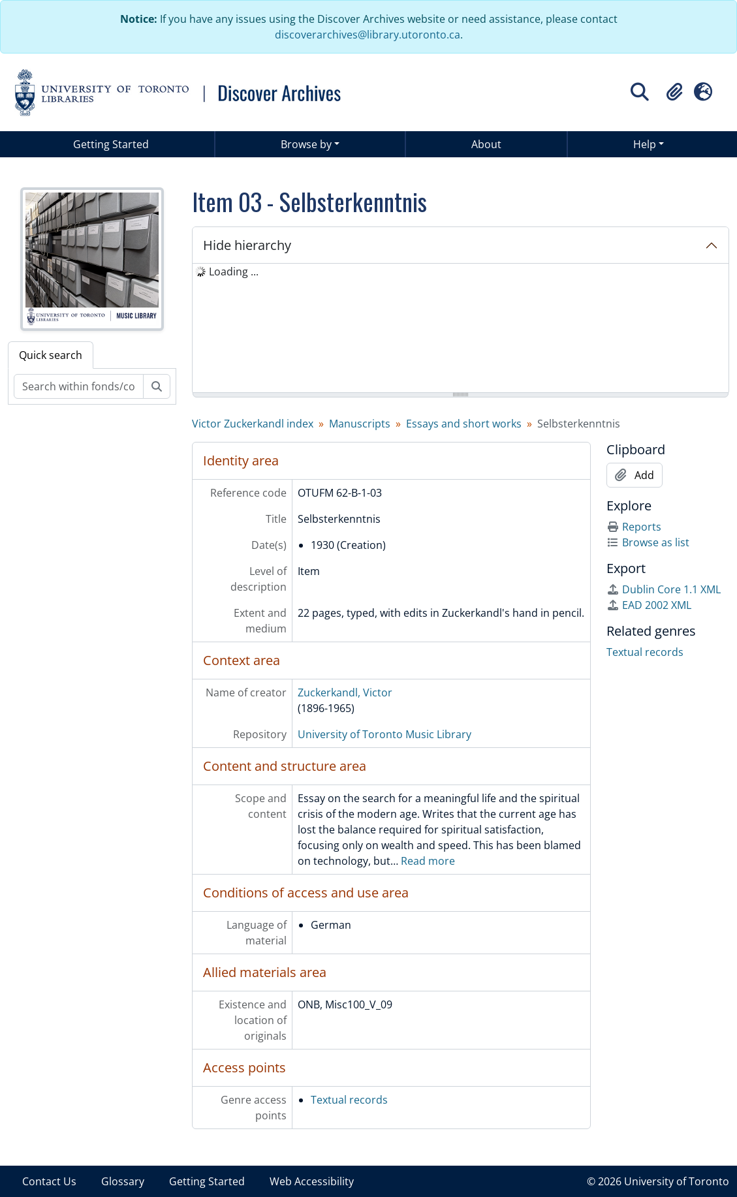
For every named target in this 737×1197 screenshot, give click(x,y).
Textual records (349, 1100)
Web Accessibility (312, 1181)
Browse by (306, 144)
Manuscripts (359, 423)
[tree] (461, 329)
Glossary (122, 1181)
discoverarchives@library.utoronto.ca (367, 34)
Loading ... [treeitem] (234, 271)
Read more (428, 861)
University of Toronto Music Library (384, 734)
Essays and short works (464, 423)
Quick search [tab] (50, 355)
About (486, 144)
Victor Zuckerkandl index (252, 423)
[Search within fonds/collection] (79, 386)
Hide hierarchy (247, 245)
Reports (633, 527)
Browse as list (647, 542)
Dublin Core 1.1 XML (663, 589)
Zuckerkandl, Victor (345, 692)
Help (644, 144)
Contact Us (49, 1181)
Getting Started (111, 144)
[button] (674, 92)
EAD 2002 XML (648, 605)
